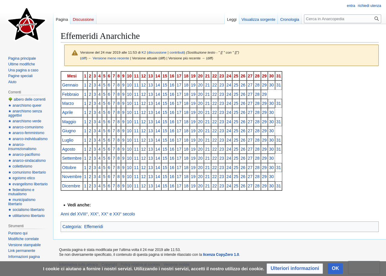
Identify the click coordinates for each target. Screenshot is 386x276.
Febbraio (70, 94)
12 (143, 76)
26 (243, 76)
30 (271, 76)
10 (129, 76)
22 (214, 76)
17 (179, 76)
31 (278, 76)
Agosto (68, 149)
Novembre (72, 176)
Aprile (67, 112)
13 (150, 76)
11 (136, 76)
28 (257, 76)
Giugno (69, 130)
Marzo (68, 103)
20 (200, 76)
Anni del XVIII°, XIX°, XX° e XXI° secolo (98, 214)
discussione (157, 52)
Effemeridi (93, 226)
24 (228, 76)
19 (193, 76)
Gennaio (70, 85)
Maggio (69, 121)
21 (207, 76)
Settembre (72, 158)
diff (83, 58)
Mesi (72, 76)
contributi (176, 52)
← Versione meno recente (108, 58)
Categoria (71, 226)
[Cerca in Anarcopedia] (342, 18)
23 (221, 76)
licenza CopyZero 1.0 (221, 254)
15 (165, 76)
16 (171, 76)
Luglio (67, 140)
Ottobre (69, 167)
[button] (295, 268)
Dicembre (71, 185)
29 (264, 76)
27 (250, 76)
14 (157, 76)
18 (186, 76)
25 (235, 76)
